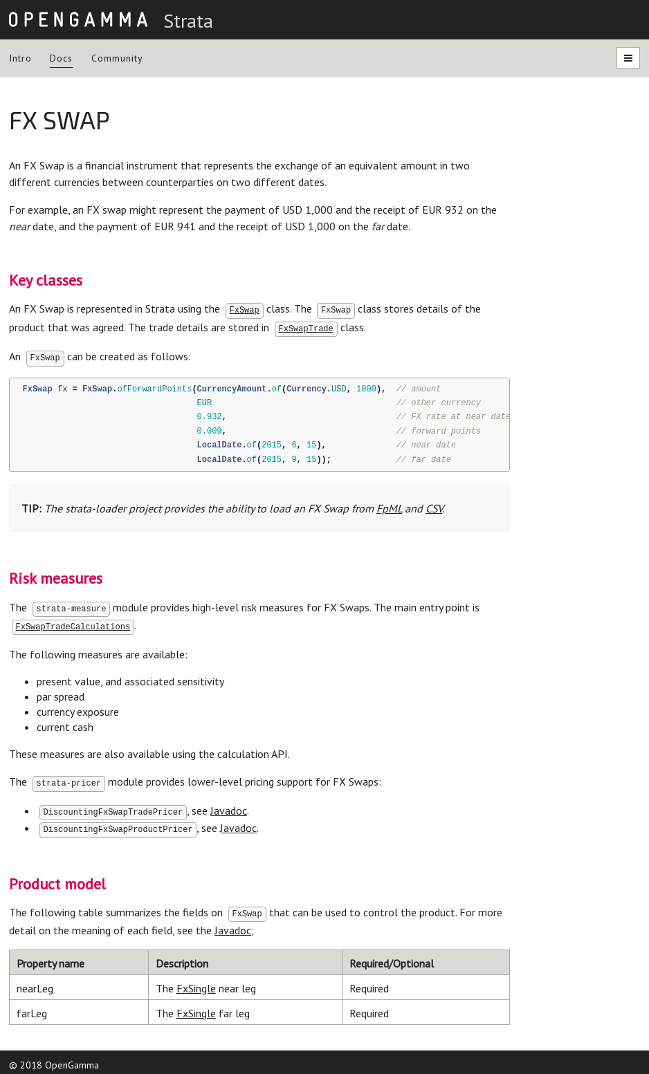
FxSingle (196, 982)
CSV (434, 506)
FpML (389, 506)
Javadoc (228, 806)
